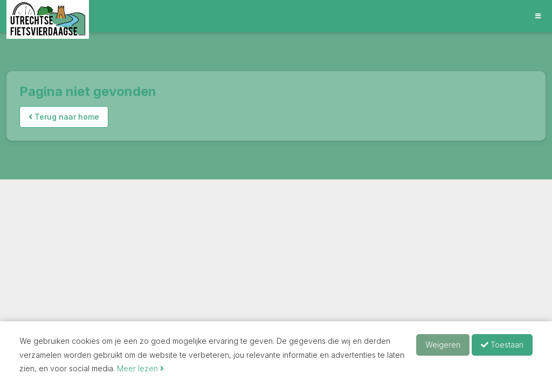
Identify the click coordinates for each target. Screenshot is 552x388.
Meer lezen (140, 368)
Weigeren (442, 344)
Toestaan (502, 344)
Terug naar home (64, 116)
